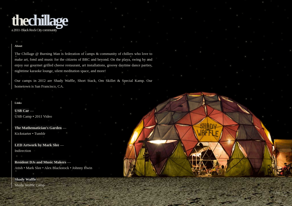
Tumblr (40, 133)
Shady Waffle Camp (30, 185)
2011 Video (43, 116)
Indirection (23, 150)
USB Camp (23, 116)
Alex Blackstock (56, 168)
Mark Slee (33, 168)
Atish (19, 168)
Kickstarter (23, 133)
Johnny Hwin (82, 168)
